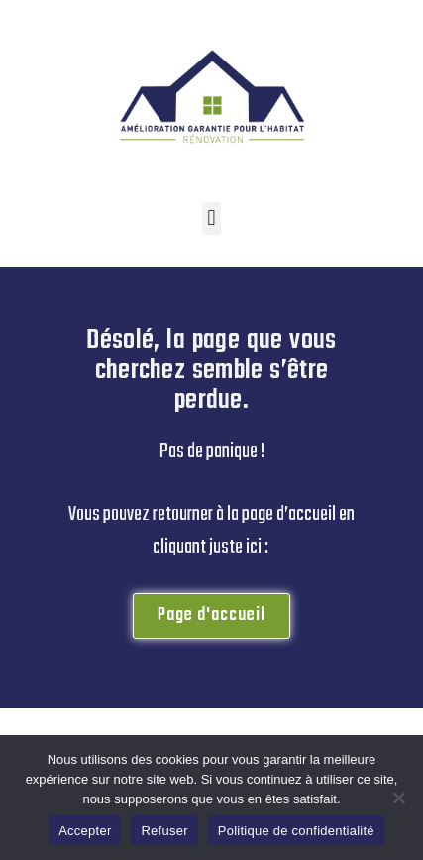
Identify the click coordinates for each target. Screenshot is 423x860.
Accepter (84, 830)
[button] (211, 218)
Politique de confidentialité (296, 830)
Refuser (164, 830)
